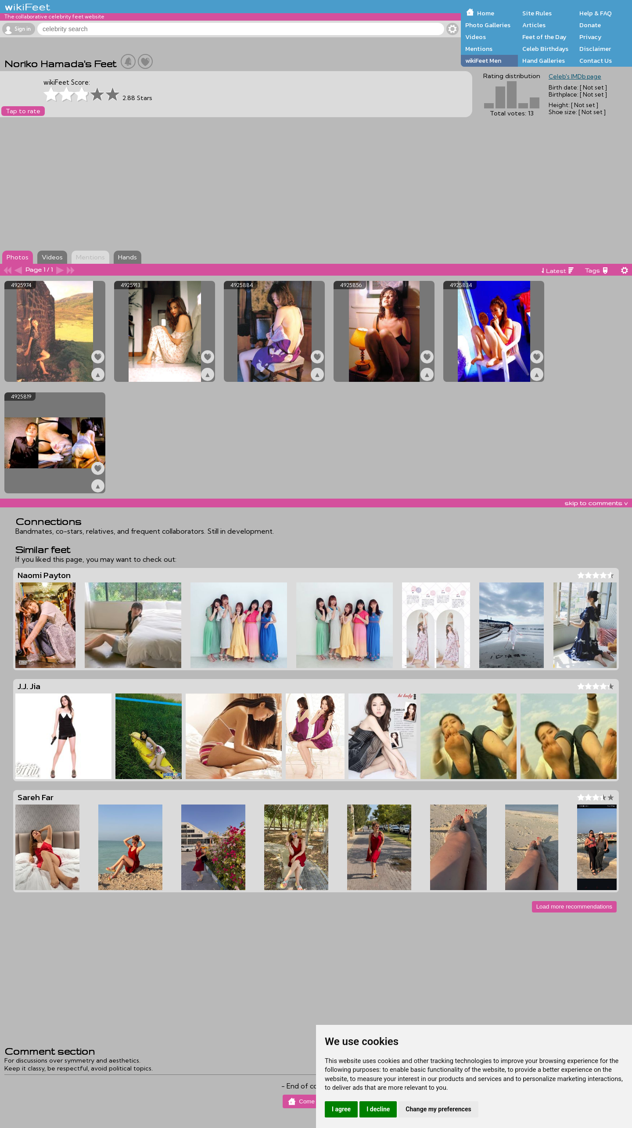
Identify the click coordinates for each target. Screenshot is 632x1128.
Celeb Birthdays (545, 49)
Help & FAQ (595, 13)
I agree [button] (341, 1109)
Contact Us (595, 60)
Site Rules (537, 13)
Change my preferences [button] (438, 1109)
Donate (590, 25)
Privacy (590, 37)
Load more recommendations (574, 906)
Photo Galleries (487, 25)
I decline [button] (378, 1109)
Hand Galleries (543, 60)
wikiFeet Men (483, 60)
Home (485, 13)
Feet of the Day (544, 37)
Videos (475, 37)
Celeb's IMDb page (575, 76)
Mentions (478, 49)
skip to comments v (596, 503)
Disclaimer (595, 49)
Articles (534, 25)
